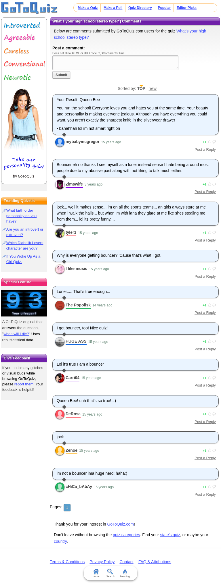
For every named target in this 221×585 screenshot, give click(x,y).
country (60, 541)
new (153, 88)
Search (110, 573)
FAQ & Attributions (154, 561)
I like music (76, 268)
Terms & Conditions (67, 561)
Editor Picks (187, 8)
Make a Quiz (88, 8)
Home (96, 573)
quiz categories (126, 534)
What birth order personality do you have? (21, 215)
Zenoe (71, 450)
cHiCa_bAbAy (79, 486)
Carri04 (72, 377)
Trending (125, 573)
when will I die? (16, 334)
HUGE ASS (76, 341)
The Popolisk (78, 305)
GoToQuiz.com (120, 524)
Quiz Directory (140, 8)
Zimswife (74, 184)
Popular (164, 8)
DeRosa (73, 414)
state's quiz (170, 534)
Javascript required (115, 62)
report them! (24, 384)
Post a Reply (205, 149)
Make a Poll (113, 8)
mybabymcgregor (82, 141)
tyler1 (71, 232)
